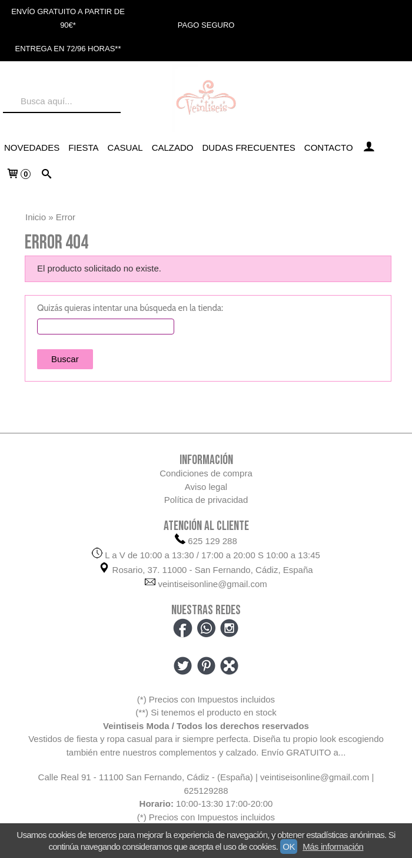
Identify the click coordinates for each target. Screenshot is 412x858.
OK (289, 847)
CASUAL (125, 148)
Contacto (328, 148)
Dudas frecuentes (248, 148)
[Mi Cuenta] (368, 147)
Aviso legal (206, 487)
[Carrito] (18, 174)
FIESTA (83, 148)
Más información (333, 847)
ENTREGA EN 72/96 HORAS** (68, 48)
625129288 (206, 791)
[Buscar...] (46, 174)
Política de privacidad (206, 500)
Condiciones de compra (206, 473)
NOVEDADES (31, 148)
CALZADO (173, 148)
